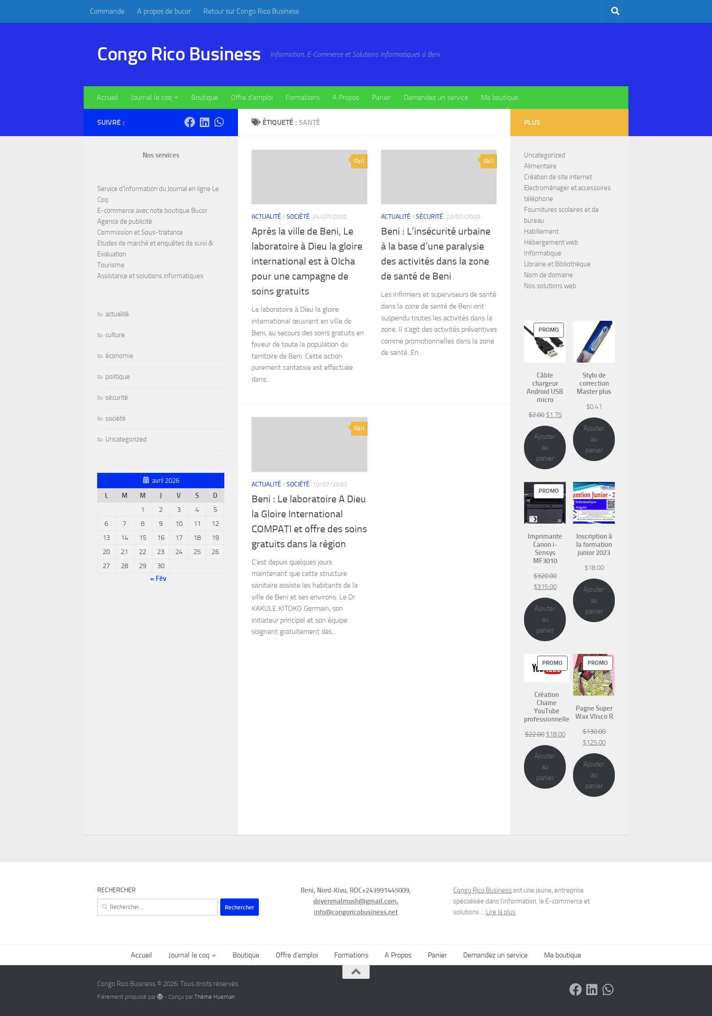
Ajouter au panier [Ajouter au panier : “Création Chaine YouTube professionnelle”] (544, 767)
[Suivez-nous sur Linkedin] (204, 122)
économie (119, 356)
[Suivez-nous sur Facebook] (189, 122)
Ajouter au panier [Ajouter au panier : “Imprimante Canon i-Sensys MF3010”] (544, 619)
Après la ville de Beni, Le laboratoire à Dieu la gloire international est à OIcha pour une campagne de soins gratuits (307, 261)
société (298, 217)
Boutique (204, 97)
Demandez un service (436, 97)
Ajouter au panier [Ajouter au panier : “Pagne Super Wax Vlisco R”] (593, 775)
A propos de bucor (164, 11)
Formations (303, 97)
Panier (381, 97)
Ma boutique (499, 97)
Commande (107, 11)
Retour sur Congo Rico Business (251, 11)
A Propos (345, 97)
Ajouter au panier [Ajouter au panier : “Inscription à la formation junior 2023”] (593, 600)
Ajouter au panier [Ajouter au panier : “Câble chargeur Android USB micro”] (544, 447)
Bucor (199, 210)
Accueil (107, 97)
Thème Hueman (214, 996)
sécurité (429, 217)
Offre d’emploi (252, 97)
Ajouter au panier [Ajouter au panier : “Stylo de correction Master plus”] (593, 439)
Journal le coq (151, 97)
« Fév (158, 578)
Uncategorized (126, 439)
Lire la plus (500, 912)
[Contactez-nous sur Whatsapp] (218, 122)
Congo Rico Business (179, 54)
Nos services (161, 155)
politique (117, 377)
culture (115, 335)
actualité (266, 217)
